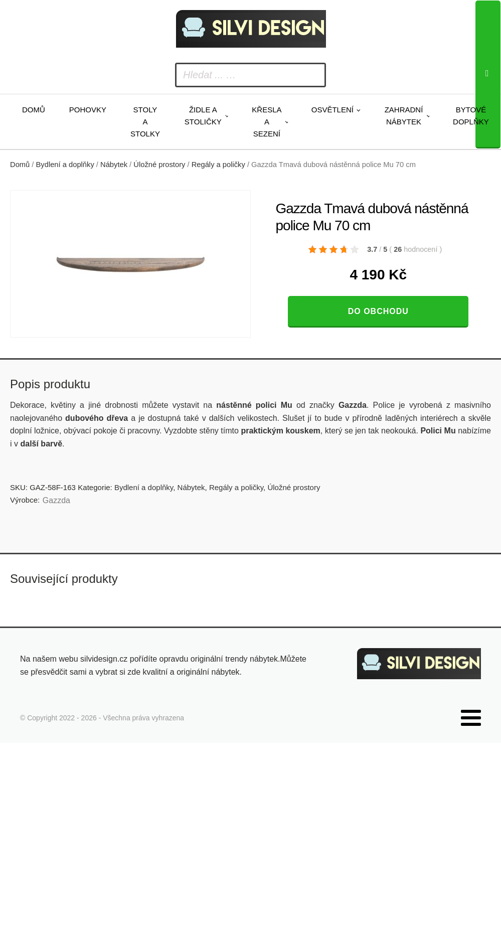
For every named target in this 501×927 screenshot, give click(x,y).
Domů (33, 109)
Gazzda (56, 500)
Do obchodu (378, 311)
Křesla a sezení (266, 121)
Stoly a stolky (145, 121)
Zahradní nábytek (404, 115)
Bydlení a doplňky (65, 165)
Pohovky (87, 109)
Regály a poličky (218, 165)
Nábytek (113, 165)
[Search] (487, 74)
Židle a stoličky (203, 115)
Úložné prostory (159, 165)
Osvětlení (332, 109)
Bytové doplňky (471, 115)
